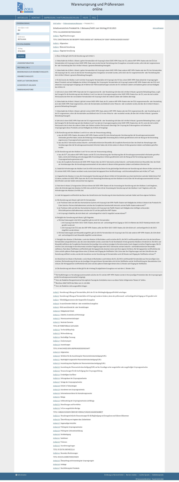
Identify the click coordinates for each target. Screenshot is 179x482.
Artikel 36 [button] (56, 419)
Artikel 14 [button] (56, 329)
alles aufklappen (158, 28)
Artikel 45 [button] (56, 460)
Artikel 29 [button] (56, 389)
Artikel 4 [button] (56, 51)
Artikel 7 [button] (56, 300)
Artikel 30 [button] (56, 393)
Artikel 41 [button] (56, 438)
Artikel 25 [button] (56, 374)
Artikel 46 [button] (56, 464)
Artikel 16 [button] (56, 337)
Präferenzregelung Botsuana (72, 23)
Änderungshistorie (25, 89)
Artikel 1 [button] (56, 36)
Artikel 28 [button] (56, 386)
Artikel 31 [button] (56, 397)
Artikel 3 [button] (56, 47)
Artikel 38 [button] (56, 427)
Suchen (21, 56)
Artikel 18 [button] (56, 344)
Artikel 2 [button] (56, 43)
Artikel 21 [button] (56, 359)
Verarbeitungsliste (25, 76)
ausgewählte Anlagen (26, 85)
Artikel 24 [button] (56, 371)
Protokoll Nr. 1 (23, 67)
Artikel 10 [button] (56, 311)
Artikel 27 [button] (56, 382)
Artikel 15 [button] (56, 333)
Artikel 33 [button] (56, 404)
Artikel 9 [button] (56, 307)
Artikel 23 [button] (56, 367)
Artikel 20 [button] (56, 356)
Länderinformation (25, 63)
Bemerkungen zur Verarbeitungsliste (32, 72)
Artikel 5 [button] (56, 292)
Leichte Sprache (144, 475)
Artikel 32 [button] (56, 401)
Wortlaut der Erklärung (27, 81)
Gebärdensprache (157, 475)
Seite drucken (21, 475)
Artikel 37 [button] (56, 423)
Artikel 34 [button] (56, 408)
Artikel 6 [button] (56, 296)
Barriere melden (131, 475)
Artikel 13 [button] (56, 322)
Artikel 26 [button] (56, 378)
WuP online (57, 23)
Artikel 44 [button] (56, 453)
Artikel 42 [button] (56, 442)
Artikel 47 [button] (56, 468)
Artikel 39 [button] (56, 431)
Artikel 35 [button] (56, 415)
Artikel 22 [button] (56, 363)
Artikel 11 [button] (56, 314)
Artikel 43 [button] (56, 445)
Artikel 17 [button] (56, 341)
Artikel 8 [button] (56, 303)
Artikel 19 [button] (56, 352)
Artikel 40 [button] (56, 434)
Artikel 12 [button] (56, 318)
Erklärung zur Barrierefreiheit (114, 475)
